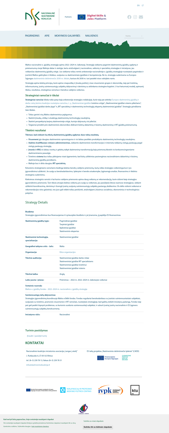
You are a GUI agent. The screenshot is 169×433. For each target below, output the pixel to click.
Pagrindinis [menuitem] (32, 36)
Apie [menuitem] (47, 36)
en (138, 6)
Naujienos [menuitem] (91, 36)
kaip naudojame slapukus (40, 427)
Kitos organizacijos (68, 252)
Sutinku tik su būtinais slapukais (98, 427)
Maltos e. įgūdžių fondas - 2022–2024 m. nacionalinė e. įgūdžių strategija (56, 289)
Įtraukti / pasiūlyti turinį (37, 336)
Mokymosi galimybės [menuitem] (67, 36)
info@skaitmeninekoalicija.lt (38, 365)
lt (143, 6)
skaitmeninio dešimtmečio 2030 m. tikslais (51, 79)
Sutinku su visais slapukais (93, 421)
